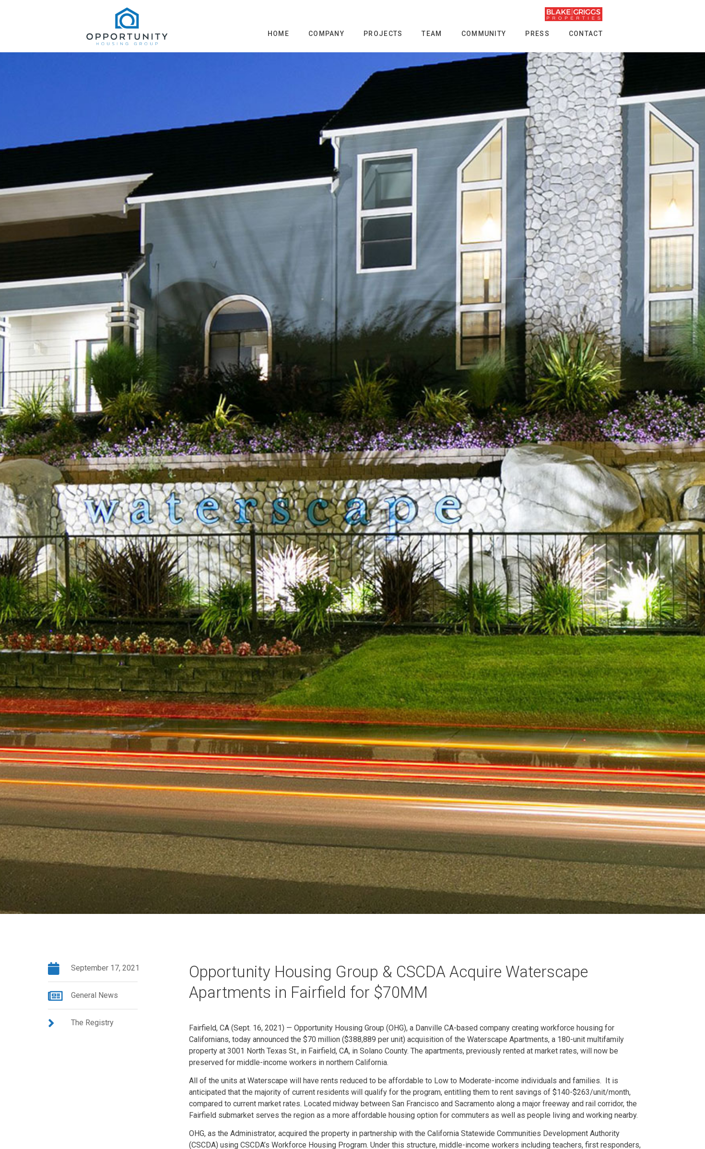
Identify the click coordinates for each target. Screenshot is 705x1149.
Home (278, 33)
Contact (586, 33)
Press (537, 33)
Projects (383, 33)
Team (432, 33)
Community (483, 33)
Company (326, 33)
